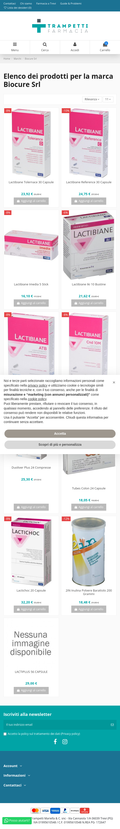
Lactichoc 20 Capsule (31, 590)
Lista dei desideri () (17, 7)
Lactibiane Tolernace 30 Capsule (31, 182)
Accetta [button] (60, 433)
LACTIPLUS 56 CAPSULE (31, 672)
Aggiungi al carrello (31, 201)
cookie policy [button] (37, 399)
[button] (114, 382)
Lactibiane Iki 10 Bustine (89, 284)
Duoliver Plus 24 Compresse (31, 467)
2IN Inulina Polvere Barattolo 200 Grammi (89, 592)
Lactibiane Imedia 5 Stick (31, 284)
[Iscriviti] (112, 725)
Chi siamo (26, 3)
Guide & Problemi (70, 3)
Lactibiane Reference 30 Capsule (89, 182)
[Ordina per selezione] (92, 99)
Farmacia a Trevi (46, 3)
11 (108, 99)
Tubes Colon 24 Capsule (89, 488)
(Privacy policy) (70, 734)
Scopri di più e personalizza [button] (59, 444)
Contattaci (10, 3)
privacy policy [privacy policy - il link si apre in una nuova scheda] (38, 385)
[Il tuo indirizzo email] (55, 725)
